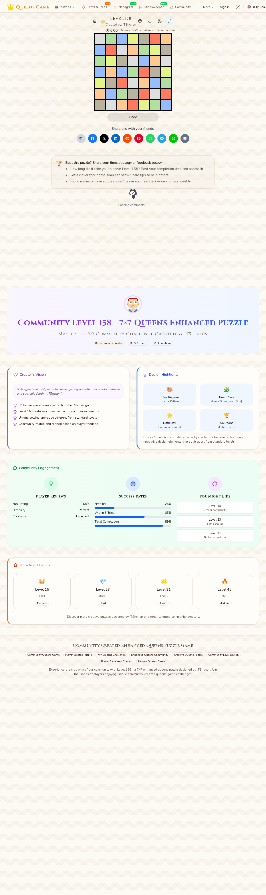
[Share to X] (104, 138)
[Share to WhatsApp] (150, 138)
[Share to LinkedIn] (115, 138)
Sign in (225, 7)
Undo (133, 117)
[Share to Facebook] (92, 138)
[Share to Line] (173, 138)
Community (180, 7)
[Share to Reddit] (127, 138)
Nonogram (124, 6)
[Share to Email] (185, 138)
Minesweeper (152, 6)
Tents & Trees (96, 6)
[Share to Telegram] (161, 138)
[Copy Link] (81, 138)
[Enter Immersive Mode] (169, 21)
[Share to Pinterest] (138, 138)
